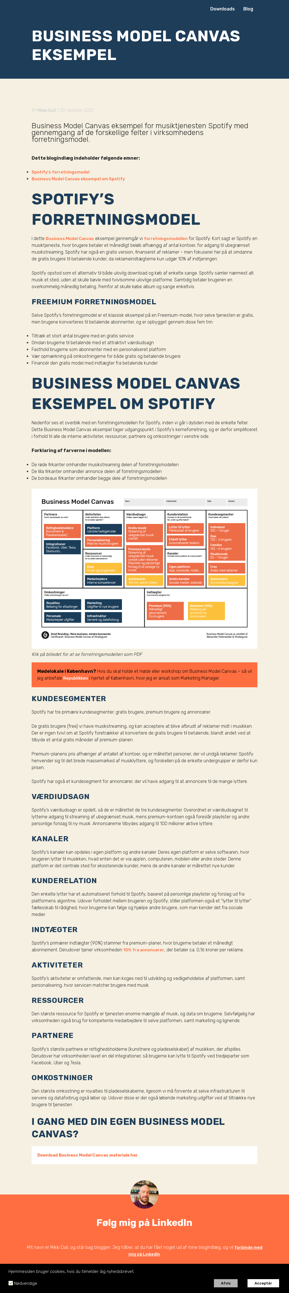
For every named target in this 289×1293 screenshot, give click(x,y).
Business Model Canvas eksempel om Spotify (82, 178)
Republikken (77, 677)
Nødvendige (25, 1283)
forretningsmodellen (171, 238)
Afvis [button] (226, 1283)
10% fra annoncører (145, 949)
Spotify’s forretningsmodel (62, 172)
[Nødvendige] (10, 1283)
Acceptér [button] (263, 1283)
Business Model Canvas (72, 238)
